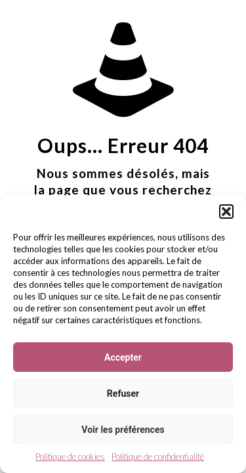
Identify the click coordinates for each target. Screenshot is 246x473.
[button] (226, 211)
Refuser (123, 393)
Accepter (123, 357)
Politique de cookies (70, 456)
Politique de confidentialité (158, 456)
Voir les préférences (122, 429)
